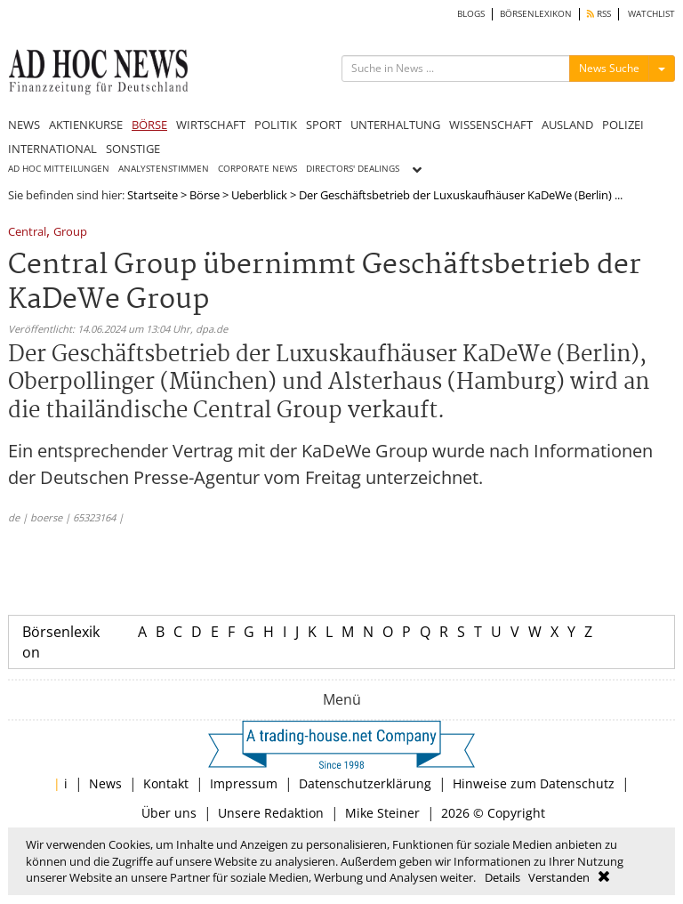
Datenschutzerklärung (365, 783)
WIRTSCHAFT (210, 125)
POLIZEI (623, 125)
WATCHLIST (651, 14)
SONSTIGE (133, 149)
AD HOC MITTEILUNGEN (58, 168)
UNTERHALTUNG (395, 125)
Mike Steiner (382, 812)
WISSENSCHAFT (491, 125)
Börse (204, 195)
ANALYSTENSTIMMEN (163, 168)
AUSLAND (567, 125)
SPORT (324, 125)
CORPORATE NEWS (257, 168)
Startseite (152, 195)
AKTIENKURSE (86, 125)
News (105, 783)
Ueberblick (259, 195)
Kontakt (166, 783)
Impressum (243, 783)
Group (70, 232)
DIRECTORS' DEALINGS (352, 168)
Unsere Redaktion (271, 812)
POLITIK (275, 125)
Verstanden (559, 877)
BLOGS (471, 14)
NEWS (24, 125)
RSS (599, 14)
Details (502, 877)
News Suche (609, 68)
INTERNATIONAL (52, 149)
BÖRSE (149, 125)
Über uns (169, 812)
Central (27, 232)
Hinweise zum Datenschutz (534, 783)
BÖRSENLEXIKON (536, 14)
